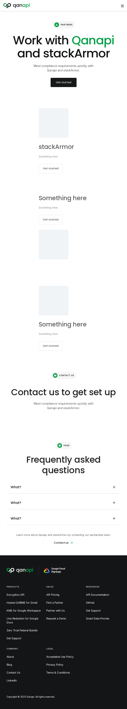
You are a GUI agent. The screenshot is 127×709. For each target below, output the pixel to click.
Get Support (14, 638)
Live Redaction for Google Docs (22, 620)
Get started (63, 82)
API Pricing (52, 594)
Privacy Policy (54, 664)
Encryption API (15, 594)
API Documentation (97, 594)
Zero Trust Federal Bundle (22, 630)
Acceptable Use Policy (59, 656)
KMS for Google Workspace (24, 610)
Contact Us (13, 672)
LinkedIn (12, 680)
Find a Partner (54, 602)
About (10, 656)
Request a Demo (56, 618)
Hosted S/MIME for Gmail (22, 602)
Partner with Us (55, 610)
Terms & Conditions (58, 672)
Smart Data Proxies (97, 618)
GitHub (90, 602)
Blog (9, 664)
